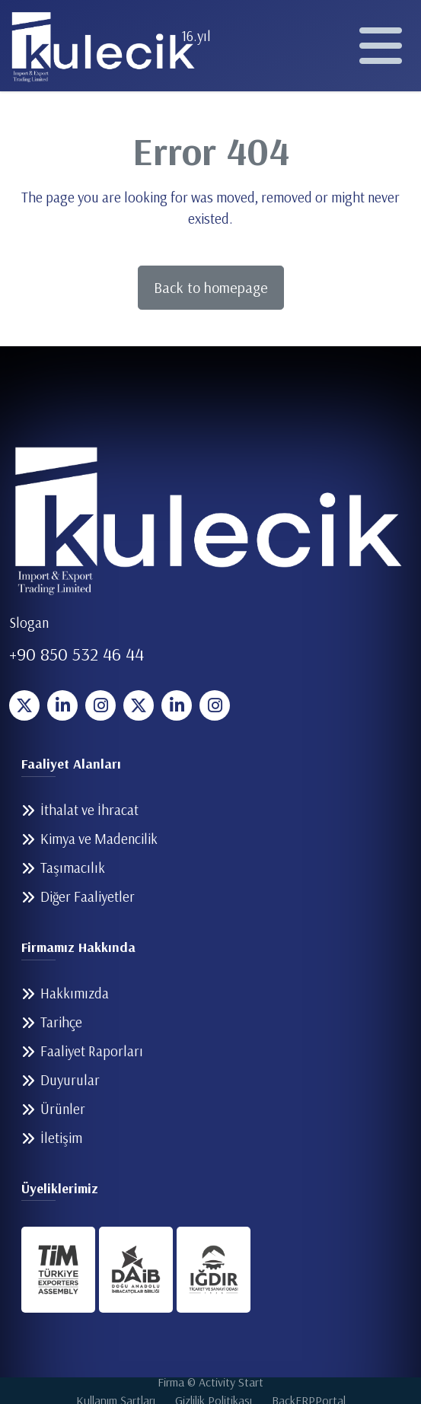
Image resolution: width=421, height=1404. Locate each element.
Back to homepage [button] (211, 287)
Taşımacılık (72, 867)
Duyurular (70, 1080)
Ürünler (62, 1109)
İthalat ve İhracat (89, 810)
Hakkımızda (74, 993)
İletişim (61, 1138)
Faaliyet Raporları (91, 1051)
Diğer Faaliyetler (87, 896)
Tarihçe (61, 1022)
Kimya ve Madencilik (99, 838)
